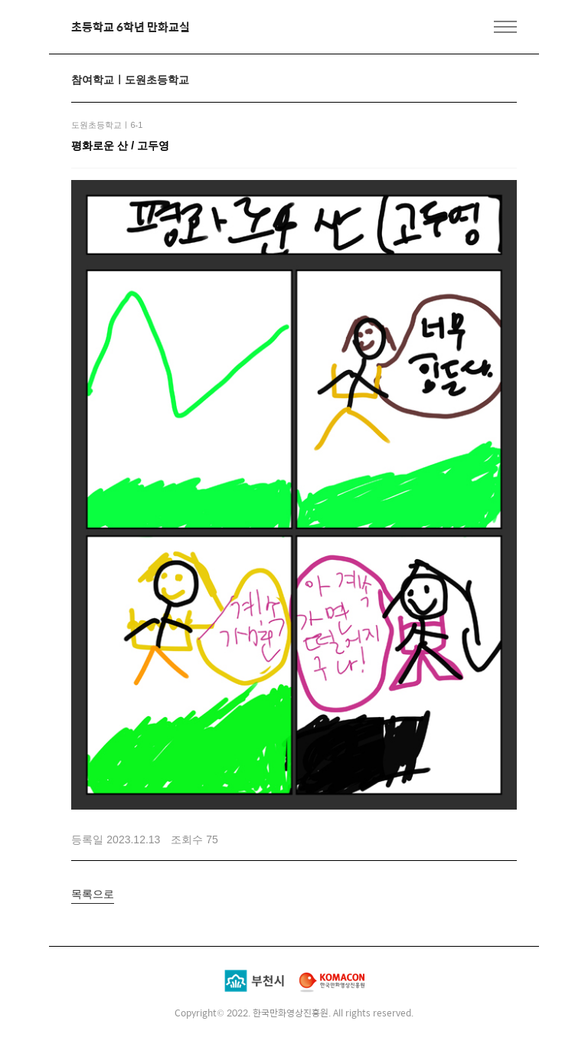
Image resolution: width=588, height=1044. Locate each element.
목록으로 (92, 894)
